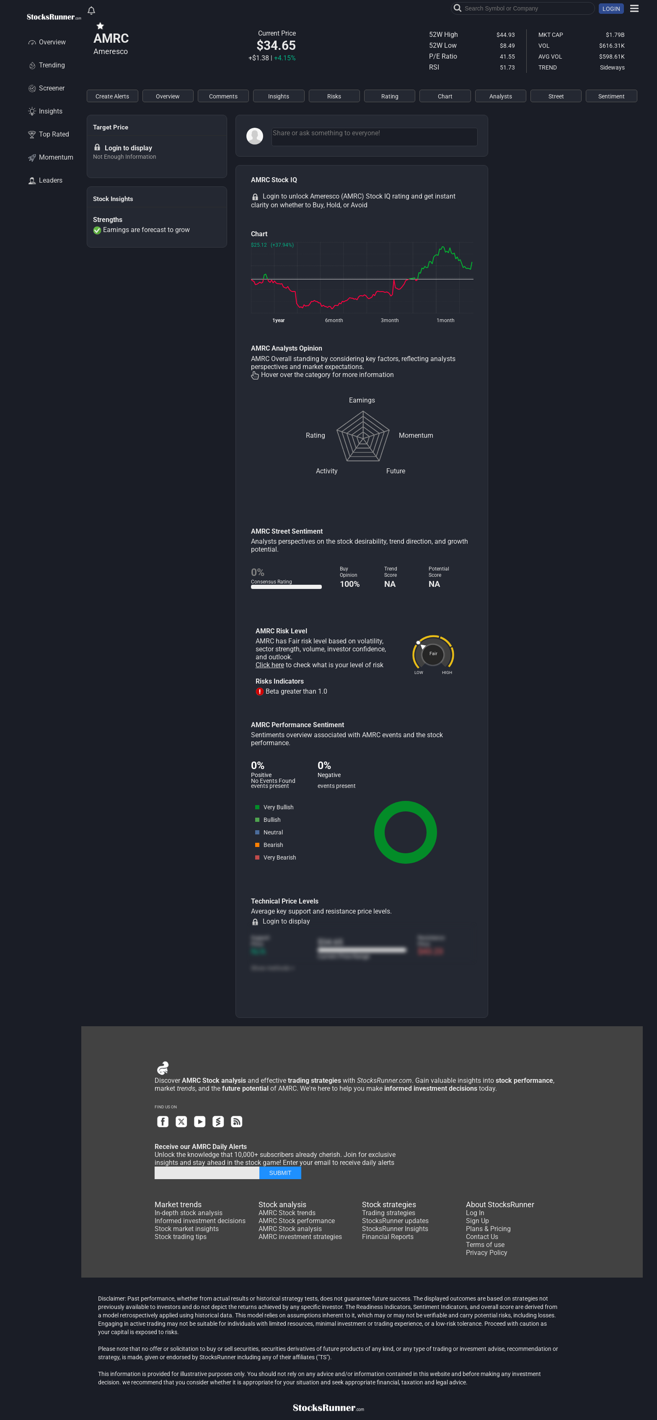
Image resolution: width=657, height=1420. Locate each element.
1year (278, 320)
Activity (327, 471)
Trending (46, 65)
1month (446, 320)
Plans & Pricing (488, 1229)
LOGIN (611, 8)
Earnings (362, 400)
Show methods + (273, 968)
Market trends (178, 1204)
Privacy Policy (486, 1253)
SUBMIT (280, 1173)
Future (395, 471)
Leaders (44, 180)
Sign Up (477, 1221)
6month (334, 320)
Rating (315, 435)
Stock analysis (282, 1204)
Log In (475, 1213)
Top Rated (48, 134)
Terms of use (485, 1245)
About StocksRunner (500, 1204)
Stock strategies (389, 1204)
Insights (44, 111)
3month (390, 320)
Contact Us (482, 1237)
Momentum (50, 157)
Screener (46, 88)
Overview (46, 42)
